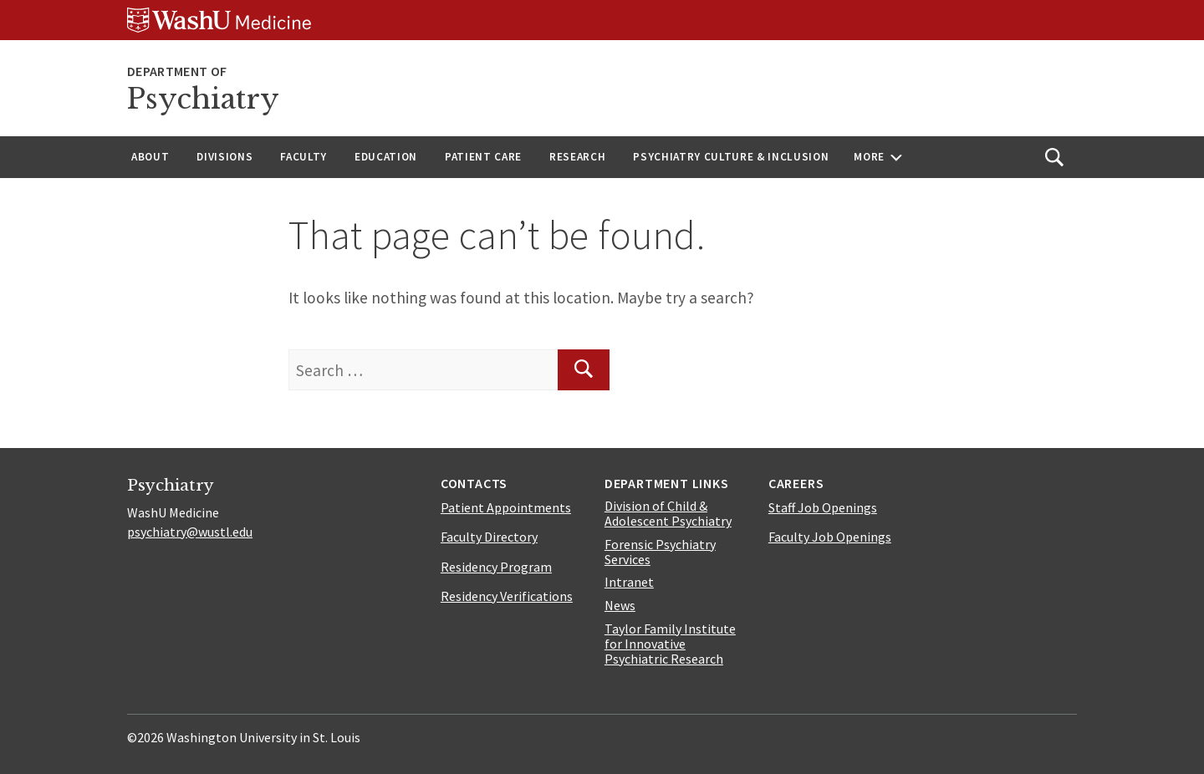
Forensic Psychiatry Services (660, 552)
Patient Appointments (506, 507)
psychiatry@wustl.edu (190, 531)
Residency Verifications (507, 596)
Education (386, 157)
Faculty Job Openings (829, 536)
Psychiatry (203, 99)
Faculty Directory (489, 536)
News (620, 605)
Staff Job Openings (822, 507)
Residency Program (496, 566)
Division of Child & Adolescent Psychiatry (668, 513)
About (150, 157)
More (869, 157)
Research (577, 157)
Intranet (629, 581)
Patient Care (483, 157)
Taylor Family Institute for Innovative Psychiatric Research (670, 643)
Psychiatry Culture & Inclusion (731, 157)
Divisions (224, 157)
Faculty (303, 157)
